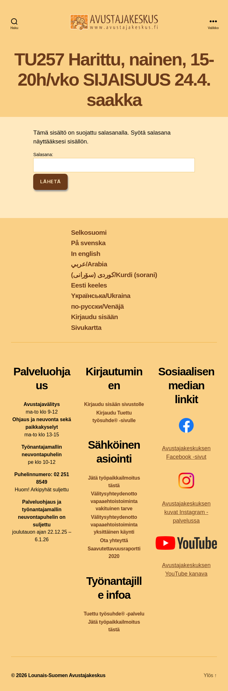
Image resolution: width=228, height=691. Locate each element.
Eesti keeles (89, 285)
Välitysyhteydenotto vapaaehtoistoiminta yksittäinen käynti (114, 524)
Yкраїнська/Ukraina (100, 295)
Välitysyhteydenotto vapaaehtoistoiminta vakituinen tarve (114, 501)
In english (85, 253)
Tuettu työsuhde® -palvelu (114, 613)
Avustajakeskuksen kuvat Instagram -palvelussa (186, 512)
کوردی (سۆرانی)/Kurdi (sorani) (114, 274)
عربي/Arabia (89, 264)
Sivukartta (86, 327)
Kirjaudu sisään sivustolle (114, 404)
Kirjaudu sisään (94, 316)
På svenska (88, 242)
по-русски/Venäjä (97, 306)
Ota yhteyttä (114, 540)
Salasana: (113, 162)
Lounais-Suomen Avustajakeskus (66, 675)
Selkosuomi (89, 232)
